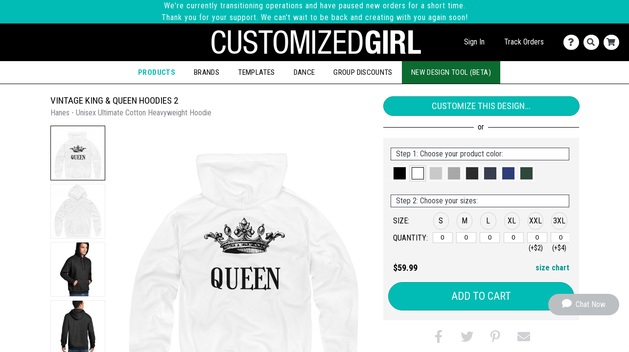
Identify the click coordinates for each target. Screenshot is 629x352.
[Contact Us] (573, 42)
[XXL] (537, 237)
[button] (78, 153)
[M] (466, 237)
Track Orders (524, 41)
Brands (206, 72)
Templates (256, 72)
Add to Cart (481, 296)
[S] (443, 237)
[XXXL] (561, 237)
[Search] (593, 42)
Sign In (474, 41)
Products (156, 72)
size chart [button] (552, 267)
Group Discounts (363, 72)
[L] (490, 237)
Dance (304, 72)
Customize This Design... (481, 105)
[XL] (514, 237)
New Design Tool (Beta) (451, 72)
